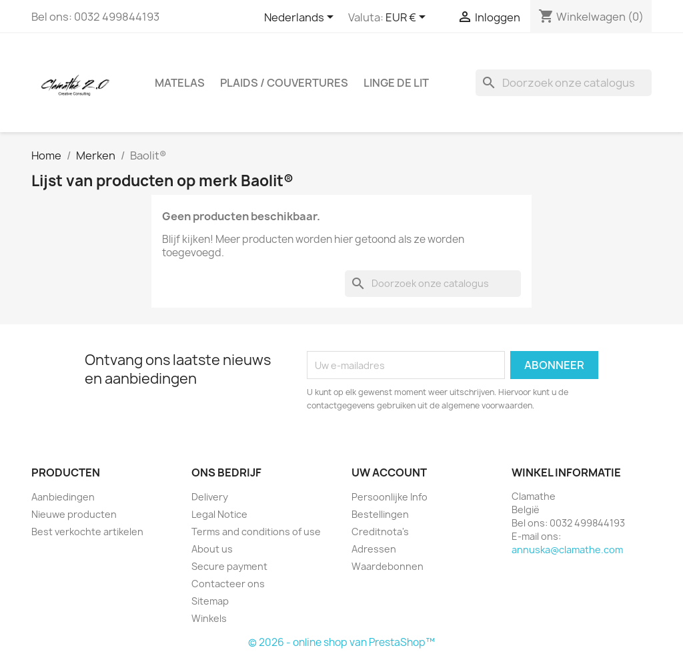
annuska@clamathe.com (567, 549)
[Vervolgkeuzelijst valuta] (408, 18)
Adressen (374, 549)
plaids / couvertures (284, 82)
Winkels (209, 618)
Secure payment (229, 566)
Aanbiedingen (63, 496)
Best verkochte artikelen (87, 531)
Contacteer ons (228, 583)
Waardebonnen (388, 566)
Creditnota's (380, 531)
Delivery (209, 496)
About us (212, 549)
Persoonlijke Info (390, 496)
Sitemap (210, 601)
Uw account (389, 472)
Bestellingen (380, 514)
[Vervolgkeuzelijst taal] (301, 18)
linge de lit (396, 82)
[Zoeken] (564, 82)
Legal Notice (219, 514)
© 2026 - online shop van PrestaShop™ (341, 642)
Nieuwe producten (74, 514)
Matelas (180, 82)
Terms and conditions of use (256, 531)
